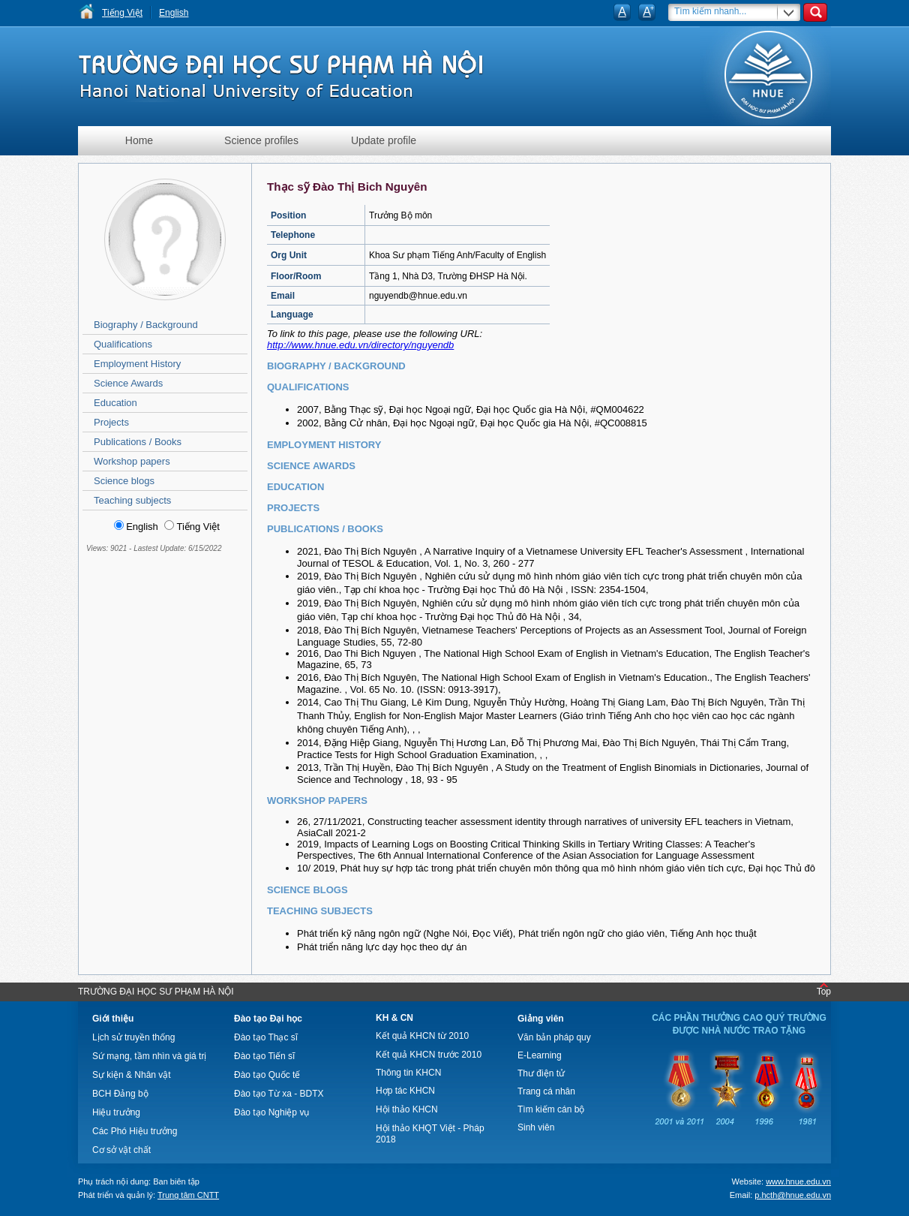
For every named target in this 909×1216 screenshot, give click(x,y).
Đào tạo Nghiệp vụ (271, 1112)
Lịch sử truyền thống (133, 1037)
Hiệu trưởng (116, 1112)
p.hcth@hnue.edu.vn (792, 1194)
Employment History (137, 363)
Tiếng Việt (122, 13)
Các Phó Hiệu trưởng (134, 1131)
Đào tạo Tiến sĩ (264, 1056)
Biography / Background (146, 324)
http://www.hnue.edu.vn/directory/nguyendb (360, 345)
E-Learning (540, 1055)
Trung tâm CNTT (188, 1194)
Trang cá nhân (546, 1091)
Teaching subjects (132, 500)
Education (115, 402)
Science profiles (261, 140)
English (173, 13)
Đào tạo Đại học (268, 1018)
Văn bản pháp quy (554, 1037)
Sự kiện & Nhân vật (131, 1075)
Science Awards (128, 383)
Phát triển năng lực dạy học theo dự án (381, 947)
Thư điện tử (541, 1073)
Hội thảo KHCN (407, 1109)
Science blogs (124, 480)
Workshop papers (132, 461)
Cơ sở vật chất (121, 1150)
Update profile (383, 140)
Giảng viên (541, 1018)
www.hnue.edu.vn (798, 1181)
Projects (111, 422)
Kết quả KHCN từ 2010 (422, 1036)
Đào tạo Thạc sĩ (266, 1037)
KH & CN (394, 1018)
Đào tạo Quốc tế (267, 1075)
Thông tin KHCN (408, 1072)
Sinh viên (536, 1127)
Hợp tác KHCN (405, 1090)
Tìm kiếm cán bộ (551, 1109)
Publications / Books (138, 441)
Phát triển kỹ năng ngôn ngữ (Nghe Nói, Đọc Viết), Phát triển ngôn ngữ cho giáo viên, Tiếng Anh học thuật (527, 933)
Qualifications (123, 344)
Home (139, 140)
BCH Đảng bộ (120, 1093)
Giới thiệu (113, 1018)
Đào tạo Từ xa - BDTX (278, 1093)
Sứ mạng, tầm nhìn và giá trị (149, 1056)
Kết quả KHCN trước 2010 (429, 1054)
